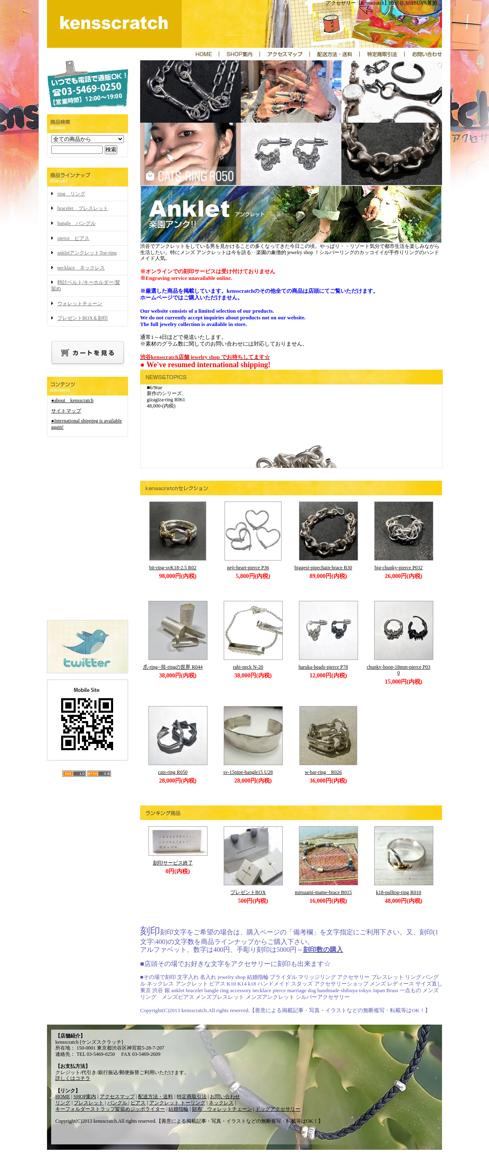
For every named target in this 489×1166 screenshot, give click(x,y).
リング (62, 1103)
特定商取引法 (192, 1096)
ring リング (71, 194)
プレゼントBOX (248, 892)
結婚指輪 (178, 1109)
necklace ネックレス (81, 268)
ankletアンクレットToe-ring (86, 253)
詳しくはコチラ (72, 1078)
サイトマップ (66, 411)
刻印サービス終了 (173, 863)
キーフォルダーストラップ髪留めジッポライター (110, 1109)
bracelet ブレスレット (82, 208)
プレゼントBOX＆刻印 (82, 318)
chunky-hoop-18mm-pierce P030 (398, 670)
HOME (62, 1096)
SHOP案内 (85, 1096)
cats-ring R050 (173, 772)
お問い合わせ (225, 1096)
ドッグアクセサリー (277, 1109)
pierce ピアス (73, 238)
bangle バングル (76, 223)
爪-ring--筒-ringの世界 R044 (173, 667)
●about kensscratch (72, 400)
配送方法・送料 (155, 1096)
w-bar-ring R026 (323, 772)
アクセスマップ (117, 1096)
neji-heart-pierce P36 (248, 568)
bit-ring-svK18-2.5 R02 (172, 568)
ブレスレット (89, 1103)
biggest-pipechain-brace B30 (323, 568)
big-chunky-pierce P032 (399, 568)
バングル (117, 1103)
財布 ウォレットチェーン (222, 1109)
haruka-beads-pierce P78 (323, 667)
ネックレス (221, 1103)
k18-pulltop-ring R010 (398, 892)
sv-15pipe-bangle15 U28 (248, 772)
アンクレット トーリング (177, 1103)
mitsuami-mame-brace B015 (323, 892)
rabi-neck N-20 (248, 667)
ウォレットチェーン (79, 303)
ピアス (138, 1103)
